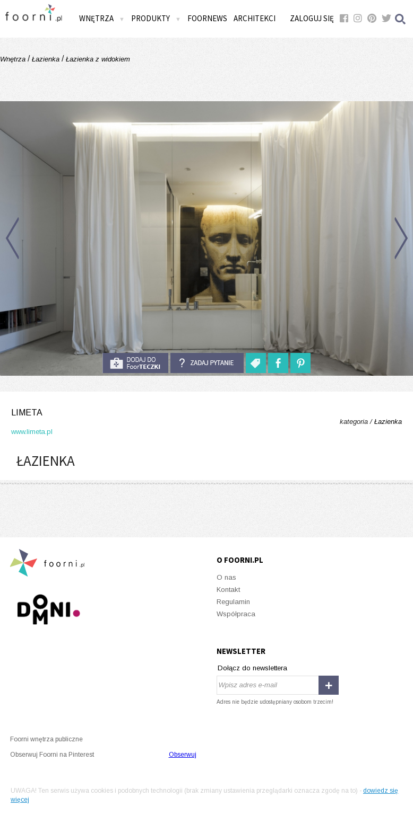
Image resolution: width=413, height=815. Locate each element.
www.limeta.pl (32, 432)
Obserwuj (182, 754)
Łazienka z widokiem (97, 59)
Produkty (156, 18)
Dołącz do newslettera (252, 668)
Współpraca (236, 614)
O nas (226, 577)
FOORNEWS (207, 18)
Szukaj (401, 19)
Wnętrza (102, 18)
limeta (26, 412)
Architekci (255, 18)
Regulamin (233, 602)
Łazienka (46, 59)
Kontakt (228, 589)
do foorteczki (135, 363)
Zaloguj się (312, 18)
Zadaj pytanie (207, 363)
